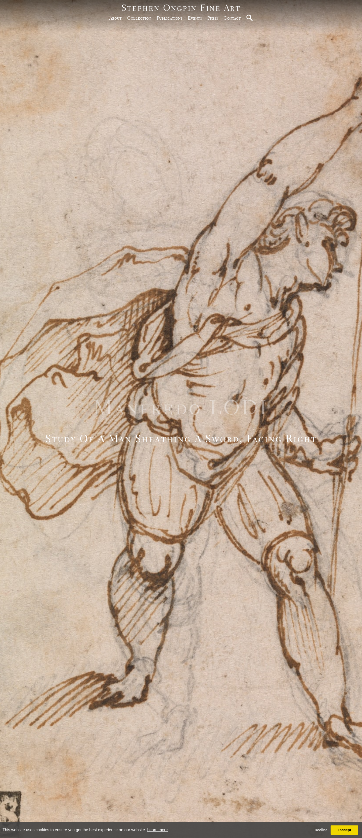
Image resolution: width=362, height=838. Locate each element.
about (115, 18)
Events (195, 18)
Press (212, 18)
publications (169, 18)
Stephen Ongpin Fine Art (181, 8)
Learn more (157, 830)
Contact (232, 18)
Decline (320, 830)
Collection (139, 18)
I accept (344, 830)
